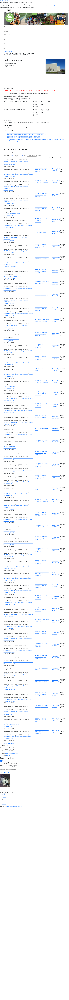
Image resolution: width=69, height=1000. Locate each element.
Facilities (6, 31)
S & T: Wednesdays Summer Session (12, 276)
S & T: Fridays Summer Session (11, 339)
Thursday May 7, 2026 (9, 303)
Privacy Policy (62, 5)
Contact (5, 37)
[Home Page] (7, 26)
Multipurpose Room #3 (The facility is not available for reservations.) (23, 137)
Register (6, 29)
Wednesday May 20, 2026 (10, 568)
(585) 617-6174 (9, 755)
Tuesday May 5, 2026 (9, 241)
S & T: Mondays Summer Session (12, 213)
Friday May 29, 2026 (8, 714)
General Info (7, 34)
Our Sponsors (6, 772)
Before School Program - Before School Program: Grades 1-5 (41, 169)
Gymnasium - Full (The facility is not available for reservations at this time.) (25, 133)
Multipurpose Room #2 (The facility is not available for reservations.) (23, 136)
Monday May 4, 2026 (9, 203)
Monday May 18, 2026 (9, 509)
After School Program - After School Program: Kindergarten (18, 174)
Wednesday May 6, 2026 (10, 266)
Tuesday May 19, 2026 (9, 545)
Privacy (4, 797)
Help (3, 801)
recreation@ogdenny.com (11, 753)
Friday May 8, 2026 (8, 329)
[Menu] (4, 48)
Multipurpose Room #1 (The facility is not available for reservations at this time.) (26, 134)
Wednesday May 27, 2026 (10, 664)
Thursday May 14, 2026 (9, 460)
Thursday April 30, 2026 (9, 164)
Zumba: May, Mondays (40, 232)
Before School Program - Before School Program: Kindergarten (41, 357)
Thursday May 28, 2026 (9, 689)
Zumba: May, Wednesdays (41, 295)
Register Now (8, 51)
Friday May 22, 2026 (8, 616)
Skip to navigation (4, 1)
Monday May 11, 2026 (9, 364)
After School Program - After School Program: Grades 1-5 (18, 225)
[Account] (7, 39)
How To (4, 804)
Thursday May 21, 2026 (9, 592)
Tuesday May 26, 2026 (9, 640)
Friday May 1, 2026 (8, 190)
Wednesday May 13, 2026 (10, 424)
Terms (3, 794)
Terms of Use (53, 5)
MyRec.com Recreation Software (14, 806)
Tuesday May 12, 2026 (9, 400)
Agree (8, 10)
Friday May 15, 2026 (8, 483)
